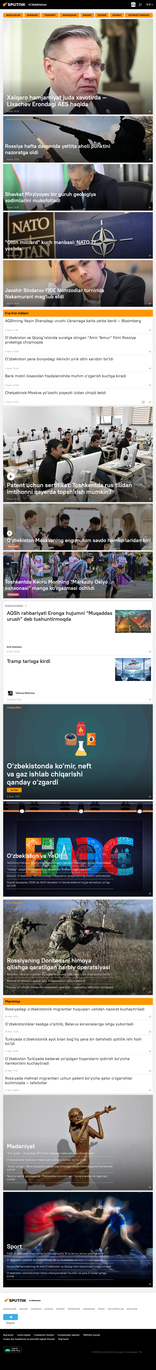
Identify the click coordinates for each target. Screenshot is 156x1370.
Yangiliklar (9, 1308)
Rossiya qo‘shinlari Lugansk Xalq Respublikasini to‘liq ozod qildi (46, 981)
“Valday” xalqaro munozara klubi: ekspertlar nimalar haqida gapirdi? (48, 869)
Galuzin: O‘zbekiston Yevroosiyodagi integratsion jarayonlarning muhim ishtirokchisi (58, 876)
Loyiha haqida (23, 1335)
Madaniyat (21, 1146)
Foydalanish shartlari (44, 1335)
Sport (14, 1246)
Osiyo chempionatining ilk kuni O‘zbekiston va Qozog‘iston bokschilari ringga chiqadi (59, 1266)
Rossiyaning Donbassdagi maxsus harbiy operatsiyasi (42, 119)
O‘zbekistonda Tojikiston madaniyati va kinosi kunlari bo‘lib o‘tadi (47, 1160)
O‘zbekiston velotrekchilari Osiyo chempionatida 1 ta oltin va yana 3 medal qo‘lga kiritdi (56, 1274)
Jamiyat (60, 1308)
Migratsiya (74, 1308)
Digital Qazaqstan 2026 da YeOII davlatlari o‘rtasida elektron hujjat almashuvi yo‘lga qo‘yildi (58, 884)
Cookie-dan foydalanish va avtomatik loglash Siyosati (29, 1339)
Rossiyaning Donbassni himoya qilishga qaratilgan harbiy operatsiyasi (58, 963)
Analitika (132, 1308)
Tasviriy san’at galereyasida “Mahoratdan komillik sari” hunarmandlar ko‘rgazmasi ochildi (57, 1177)
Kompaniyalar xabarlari (69, 1335)
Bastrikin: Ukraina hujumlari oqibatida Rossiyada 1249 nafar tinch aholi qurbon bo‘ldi (58, 974)
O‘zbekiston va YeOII (34, 856)
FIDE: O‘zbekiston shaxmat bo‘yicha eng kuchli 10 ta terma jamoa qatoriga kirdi (55, 1253)
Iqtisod (48, 1308)
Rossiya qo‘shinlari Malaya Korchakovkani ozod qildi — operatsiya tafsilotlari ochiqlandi (60, 987)
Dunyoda (36, 1308)
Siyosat (23, 1308)
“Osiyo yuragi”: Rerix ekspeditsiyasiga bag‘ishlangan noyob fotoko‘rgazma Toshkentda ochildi (59, 1168)
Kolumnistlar (17, 606)
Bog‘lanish (8, 1335)
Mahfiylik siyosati (91, 1335)
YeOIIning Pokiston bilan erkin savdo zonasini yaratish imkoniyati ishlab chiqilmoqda (59, 863)
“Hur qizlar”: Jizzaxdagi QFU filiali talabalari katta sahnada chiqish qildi (50, 1153)
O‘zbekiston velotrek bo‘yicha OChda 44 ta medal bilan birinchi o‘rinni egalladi (55, 1260)
